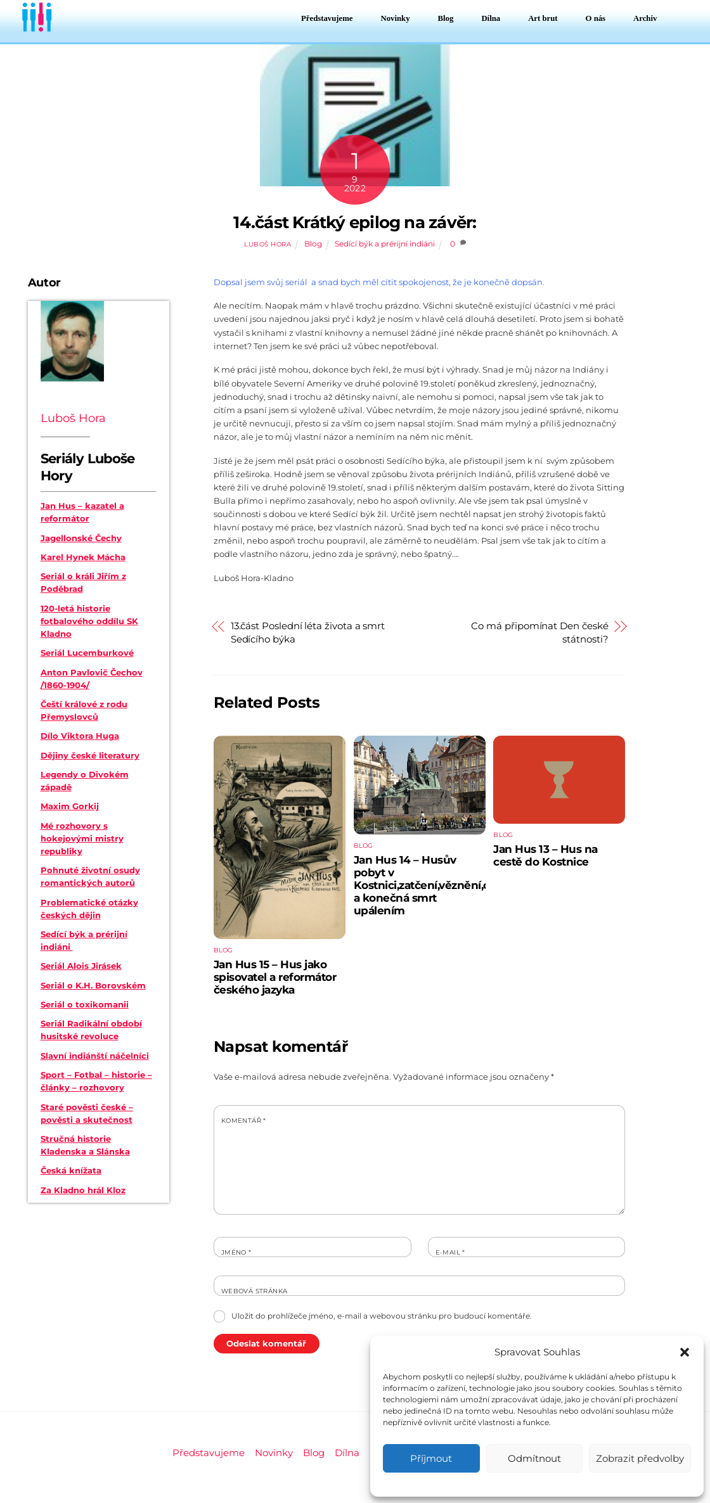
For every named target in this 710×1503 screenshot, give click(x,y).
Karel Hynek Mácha (83, 557)
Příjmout (431, 1458)
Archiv (645, 18)
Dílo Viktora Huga (80, 736)
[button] (684, 1352)
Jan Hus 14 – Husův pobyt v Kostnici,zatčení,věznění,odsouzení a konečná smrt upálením (446, 885)
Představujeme (326, 18)
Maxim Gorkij (70, 806)
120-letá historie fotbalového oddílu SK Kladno (89, 621)
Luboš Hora (267, 244)
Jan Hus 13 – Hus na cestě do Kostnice (545, 855)
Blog (446, 18)
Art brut (542, 18)
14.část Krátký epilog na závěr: (354, 222)
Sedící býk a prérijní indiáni (385, 244)
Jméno (236, 1252)
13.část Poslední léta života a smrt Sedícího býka (308, 632)
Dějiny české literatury (90, 755)
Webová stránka (254, 1291)
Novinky (395, 18)
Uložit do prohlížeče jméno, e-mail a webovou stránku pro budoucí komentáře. (381, 1316)
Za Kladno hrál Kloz (83, 1190)
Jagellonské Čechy (81, 538)
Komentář (243, 1120)
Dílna (490, 18)
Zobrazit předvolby (640, 1458)
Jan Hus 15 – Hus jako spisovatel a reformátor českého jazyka (275, 977)
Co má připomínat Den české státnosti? (539, 632)
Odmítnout (534, 1458)
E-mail (450, 1252)
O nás (596, 18)
